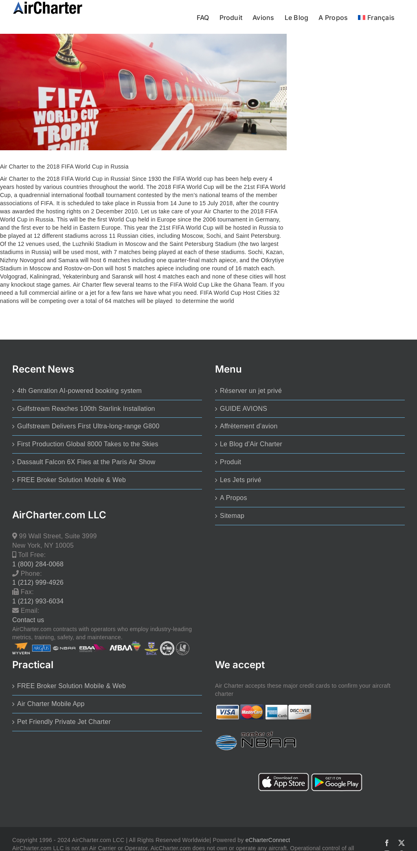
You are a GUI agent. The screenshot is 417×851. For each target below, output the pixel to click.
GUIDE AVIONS (243, 408)
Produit (230, 461)
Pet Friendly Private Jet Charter (64, 721)
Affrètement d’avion (249, 426)
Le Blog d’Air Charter (251, 444)
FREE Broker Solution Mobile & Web (71, 479)
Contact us (28, 619)
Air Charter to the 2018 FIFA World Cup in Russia (64, 166)
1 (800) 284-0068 (38, 564)
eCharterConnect (268, 840)
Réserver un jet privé (251, 390)
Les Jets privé (240, 479)
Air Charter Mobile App (51, 703)
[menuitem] (376, 17)
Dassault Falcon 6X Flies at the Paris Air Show (86, 461)
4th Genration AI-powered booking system (79, 390)
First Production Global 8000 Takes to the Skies (87, 444)
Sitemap (232, 515)
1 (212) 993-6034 (38, 601)
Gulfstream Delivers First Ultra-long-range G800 (88, 426)
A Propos (233, 497)
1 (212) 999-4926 (38, 582)
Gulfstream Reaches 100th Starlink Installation (86, 408)
